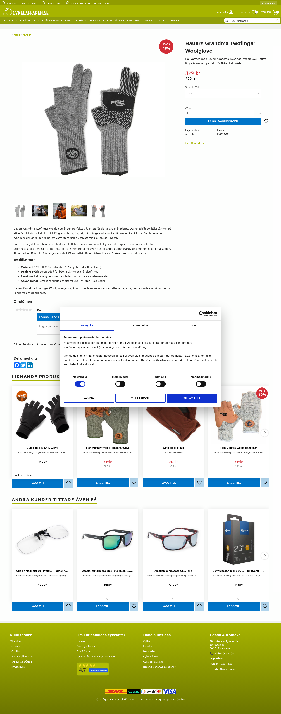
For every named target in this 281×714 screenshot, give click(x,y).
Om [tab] (194, 325)
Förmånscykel (17, 666)
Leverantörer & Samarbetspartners (96, 656)
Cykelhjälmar (150, 656)
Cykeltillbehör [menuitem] (74, 20)
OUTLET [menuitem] (162, 20)
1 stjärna (17, 310)
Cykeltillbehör (167, 666)
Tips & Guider (84, 651)
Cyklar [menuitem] (7, 20)
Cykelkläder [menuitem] (114, 20)
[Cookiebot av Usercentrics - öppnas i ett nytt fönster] (201, 314)
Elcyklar (147, 646)
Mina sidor (16, 641)
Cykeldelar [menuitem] (95, 20)
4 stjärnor (26, 310)
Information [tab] (140, 325)
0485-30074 (229, 653)
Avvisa (89, 398)
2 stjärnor (20, 310)
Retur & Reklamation (21, 656)
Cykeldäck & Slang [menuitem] (49, 20)
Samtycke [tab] (86, 325)
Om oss (81, 641)
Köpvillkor (15, 651)
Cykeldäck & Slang (153, 661)
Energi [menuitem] (148, 20)
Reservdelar (150, 666)
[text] (227, 73)
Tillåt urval (140, 398)
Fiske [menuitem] (174, 20)
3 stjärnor (23, 310)
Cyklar (146, 641)
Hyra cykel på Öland (21, 661)
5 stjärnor (30, 310)
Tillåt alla (192, 398)
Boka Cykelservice (87, 646)
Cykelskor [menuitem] (133, 20)
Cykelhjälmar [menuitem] (24, 20)
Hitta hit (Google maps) (223, 668)
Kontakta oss (17, 646)
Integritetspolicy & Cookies (170, 699)
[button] (248, 12)
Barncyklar (149, 651)
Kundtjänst (268, 3)
